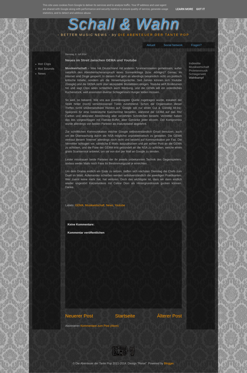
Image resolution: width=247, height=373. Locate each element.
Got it (200, 9)
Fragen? (196, 45)
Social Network (173, 45)
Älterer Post (169, 315)
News (109, 205)
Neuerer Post (79, 315)
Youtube (120, 205)
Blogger (169, 363)
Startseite (125, 315)
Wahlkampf (196, 77)
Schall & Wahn (123, 23)
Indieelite (195, 63)
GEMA (79, 205)
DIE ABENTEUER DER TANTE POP (153, 34)
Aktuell (151, 45)
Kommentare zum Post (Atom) (99, 325)
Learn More (184, 9)
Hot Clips (44, 64)
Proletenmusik (198, 70)
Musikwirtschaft (94, 205)
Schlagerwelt (197, 74)
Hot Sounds (46, 68)
